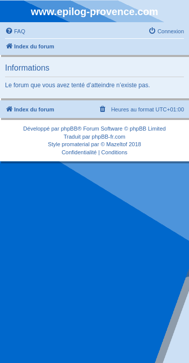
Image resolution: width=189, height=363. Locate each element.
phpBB (69, 129)
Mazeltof (117, 144)
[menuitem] (15, 31)
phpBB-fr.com (108, 137)
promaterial (76, 144)
